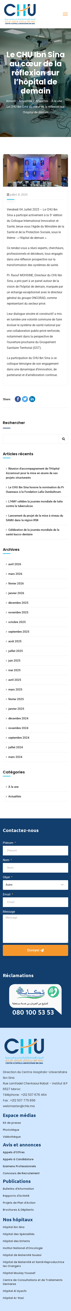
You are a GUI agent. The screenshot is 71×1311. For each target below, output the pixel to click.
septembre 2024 (18, 737)
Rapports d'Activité (16, 1196)
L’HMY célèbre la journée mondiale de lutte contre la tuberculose (34, 504)
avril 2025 (14, 680)
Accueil (11, 101)
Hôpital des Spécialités (18, 1234)
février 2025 (16, 699)
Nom (6, 860)
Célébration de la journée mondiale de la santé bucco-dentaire (32, 532)
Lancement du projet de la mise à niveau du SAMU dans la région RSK (34, 518)
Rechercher (14, 422)
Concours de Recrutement (21, 1173)
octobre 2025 (17, 622)
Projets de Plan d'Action (19, 1203)
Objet (7, 877)
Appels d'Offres (14, 1152)
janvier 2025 (16, 708)
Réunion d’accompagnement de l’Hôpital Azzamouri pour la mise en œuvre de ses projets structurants (32, 473)
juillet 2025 (15, 651)
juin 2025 (14, 660)
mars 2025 (15, 689)
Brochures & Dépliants (18, 1210)
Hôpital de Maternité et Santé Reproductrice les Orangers (33, 1264)
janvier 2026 (16, 593)
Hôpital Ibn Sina (13, 1227)
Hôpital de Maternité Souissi (22, 1255)
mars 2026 (15, 574)
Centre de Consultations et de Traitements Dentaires (32, 1282)
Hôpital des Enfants (16, 1241)
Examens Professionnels (19, 1166)
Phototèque (11, 1130)
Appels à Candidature (18, 1159)
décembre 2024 (18, 718)
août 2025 (15, 641)
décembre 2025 (18, 602)
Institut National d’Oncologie (23, 1248)
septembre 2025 (18, 631)
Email (7, 894)
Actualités (25, 101)
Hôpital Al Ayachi (14, 1291)
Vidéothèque (12, 1137)
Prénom (8, 843)
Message (9, 911)
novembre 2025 (18, 612)
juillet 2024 (15, 747)
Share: (7, 399)
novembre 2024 (18, 728)
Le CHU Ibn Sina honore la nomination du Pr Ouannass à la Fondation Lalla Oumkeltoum (35, 490)
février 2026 (16, 583)
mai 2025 (14, 670)
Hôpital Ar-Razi (13, 1298)
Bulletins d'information (18, 1189)
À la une (56, 101)
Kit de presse (12, 1123)
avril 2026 (14, 564)
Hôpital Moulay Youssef (19, 1273)
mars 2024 (15, 757)
